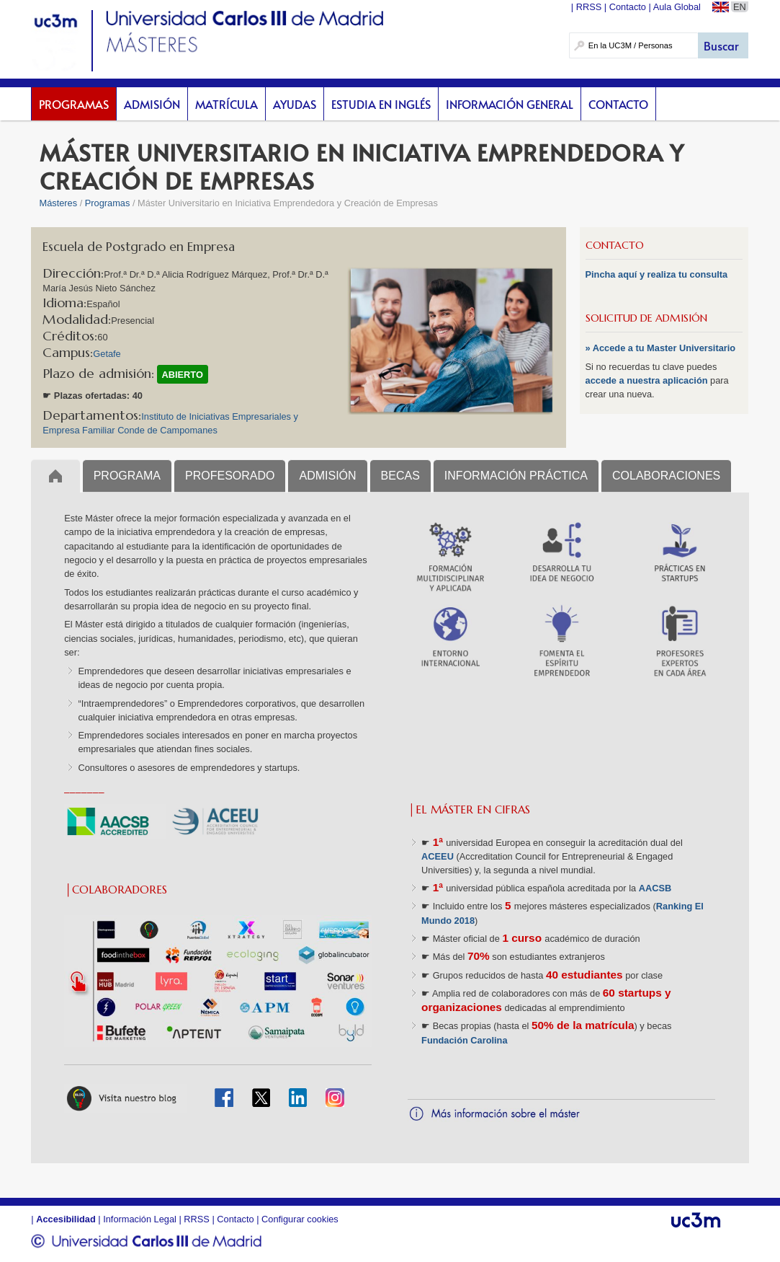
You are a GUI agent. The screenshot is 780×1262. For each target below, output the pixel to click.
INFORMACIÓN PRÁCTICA (516, 475)
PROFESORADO (229, 475)
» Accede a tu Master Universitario (661, 348)
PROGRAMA (127, 475)
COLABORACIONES (666, 475)
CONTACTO (615, 245)
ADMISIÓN (327, 475)
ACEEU (437, 856)
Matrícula (226, 104)
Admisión (152, 104)
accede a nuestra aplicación (648, 380)
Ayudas (294, 104)
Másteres (59, 203)
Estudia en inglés (381, 104)
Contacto (618, 104)
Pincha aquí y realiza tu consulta (657, 274)
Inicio (55, 475)
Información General (509, 104)
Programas (74, 104)
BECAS (400, 475)
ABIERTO (182, 374)
